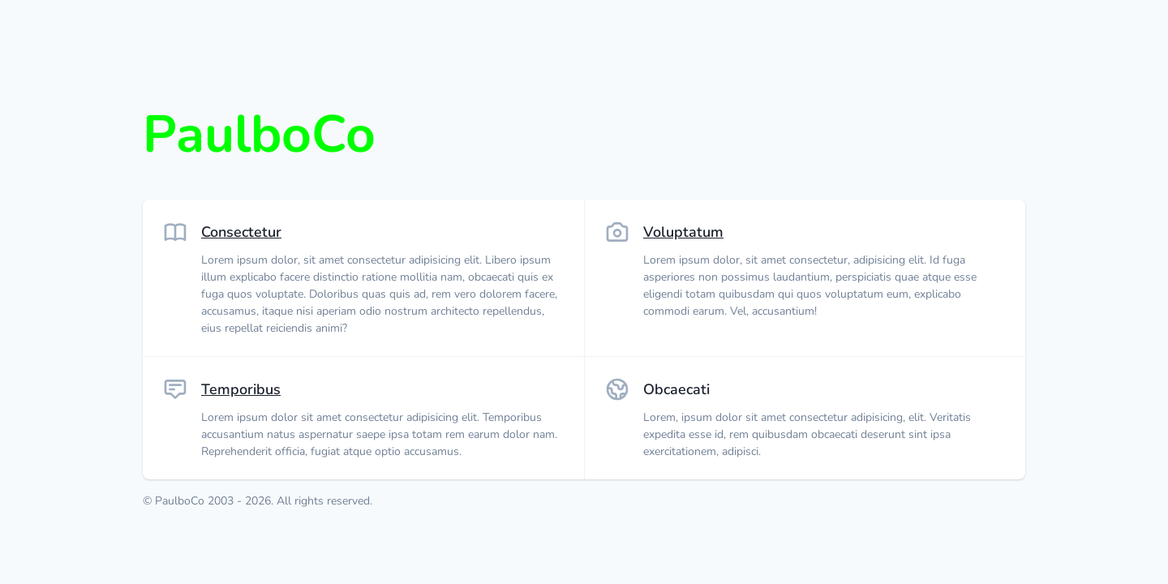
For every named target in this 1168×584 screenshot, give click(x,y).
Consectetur (241, 232)
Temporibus (241, 389)
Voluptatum (683, 232)
